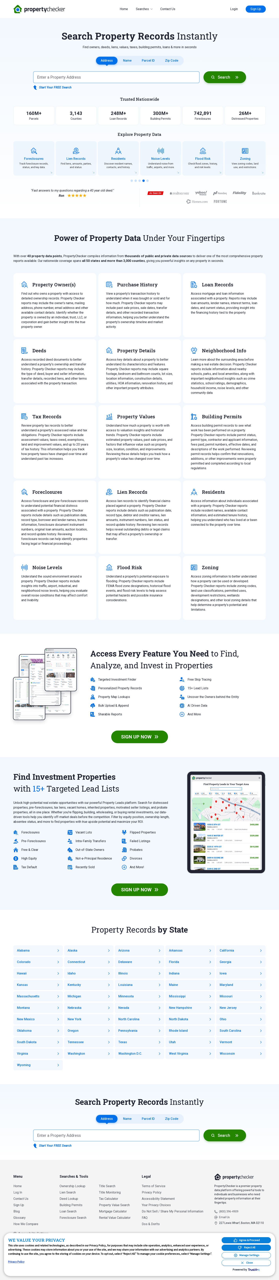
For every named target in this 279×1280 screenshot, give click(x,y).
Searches (142, 9)
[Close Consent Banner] (246, 1263)
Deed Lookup (69, 1199)
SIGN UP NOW (136, 737)
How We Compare (25, 1224)
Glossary (19, 1218)
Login (234, 9)
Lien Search (68, 1192)
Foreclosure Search (73, 1218)
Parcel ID (148, 60)
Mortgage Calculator (113, 1211)
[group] (33, 158)
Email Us (224, 1217)
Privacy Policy (151, 1192)
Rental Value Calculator (115, 1218)
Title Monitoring (110, 1192)
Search (224, 77)
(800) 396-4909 (228, 1211)
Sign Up (255, 9)
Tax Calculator (108, 1199)
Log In (17, 1192)
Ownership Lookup (72, 1186)
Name (127, 60)
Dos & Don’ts (151, 1224)
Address (107, 60)
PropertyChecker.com (39, 9)
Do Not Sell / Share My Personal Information (172, 1211)
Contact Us (167, 9)
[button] (132, 181)
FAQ (144, 1218)
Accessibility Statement (158, 1199)
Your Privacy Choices (156, 1205)
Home (124, 9)
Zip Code (171, 60)
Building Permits (71, 1205)
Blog (16, 1211)
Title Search (107, 1186)
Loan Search (68, 1211)
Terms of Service (153, 1186)
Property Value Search (114, 1205)
